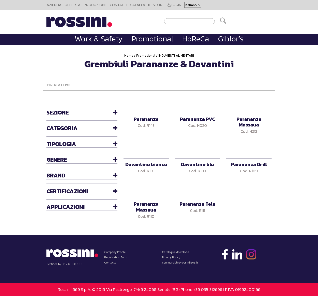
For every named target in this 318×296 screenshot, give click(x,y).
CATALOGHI (140, 5)
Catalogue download (175, 252)
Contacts (110, 262)
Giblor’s (231, 38)
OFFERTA (72, 5)
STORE (158, 5)
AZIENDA (53, 5)
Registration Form (115, 257)
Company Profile (115, 252)
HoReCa (195, 38)
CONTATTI (118, 5)
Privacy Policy (171, 257)
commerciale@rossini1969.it (180, 262)
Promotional (152, 38)
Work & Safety (98, 38)
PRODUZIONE (95, 5)
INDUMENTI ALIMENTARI (176, 55)
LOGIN (174, 5)
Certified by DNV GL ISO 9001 (64, 264)
